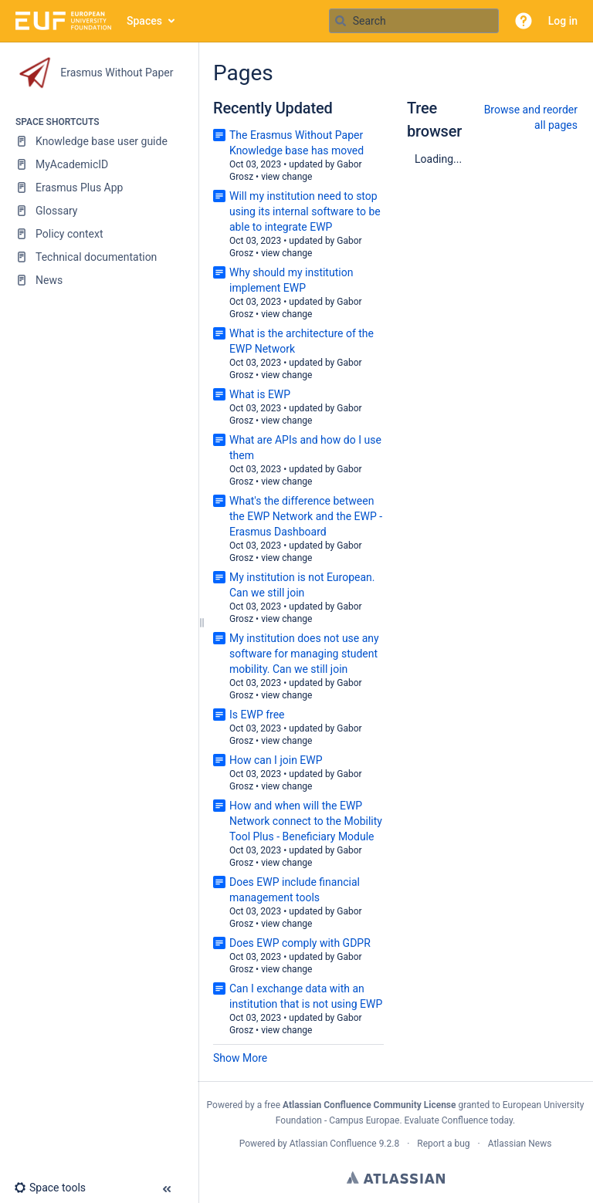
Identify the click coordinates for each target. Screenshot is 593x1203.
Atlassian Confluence (333, 1143)
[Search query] (414, 20)
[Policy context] (99, 233)
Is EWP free (257, 714)
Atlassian (396, 1178)
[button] (523, 20)
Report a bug (443, 1143)
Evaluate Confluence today (459, 1120)
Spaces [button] (144, 21)
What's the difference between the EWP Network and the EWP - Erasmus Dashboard (305, 516)
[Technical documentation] (99, 257)
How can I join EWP (276, 760)
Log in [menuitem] (563, 21)
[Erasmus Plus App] (99, 187)
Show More (240, 1058)
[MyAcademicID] (99, 164)
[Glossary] (99, 210)
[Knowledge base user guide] (99, 141)
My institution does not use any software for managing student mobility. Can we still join (304, 653)
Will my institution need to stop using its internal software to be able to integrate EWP (305, 211)
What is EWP (259, 394)
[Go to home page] (63, 20)
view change (286, 176)
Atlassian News (520, 1143)
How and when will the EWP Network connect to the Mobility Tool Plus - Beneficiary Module (305, 821)
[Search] (340, 21)
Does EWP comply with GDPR (300, 943)
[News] (99, 280)
